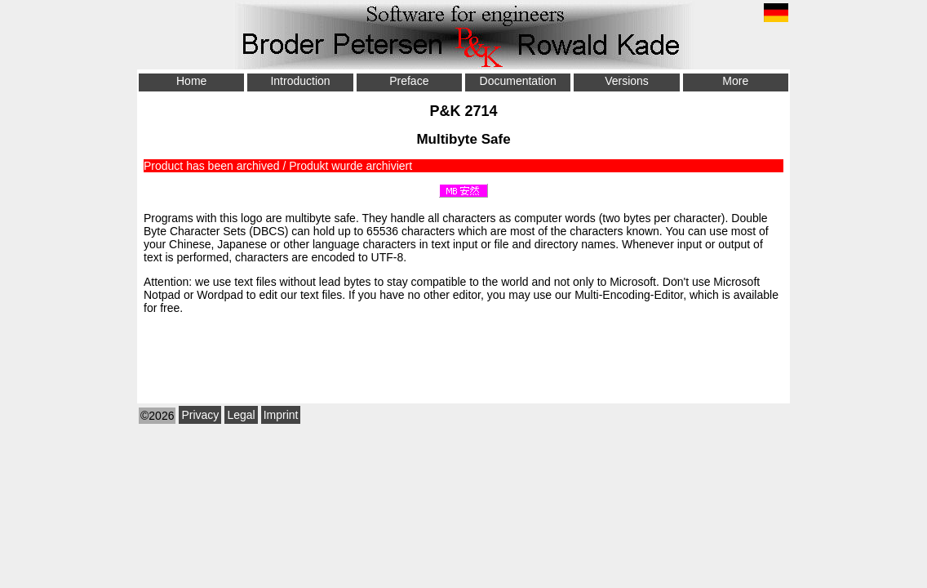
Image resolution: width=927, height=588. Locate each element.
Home (191, 80)
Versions (627, 80)
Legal (241, 414)
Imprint (281, 414)
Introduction (300, 80)
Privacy (200, 414)
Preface (408, 80)
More (735, 80)
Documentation (518, 80)
